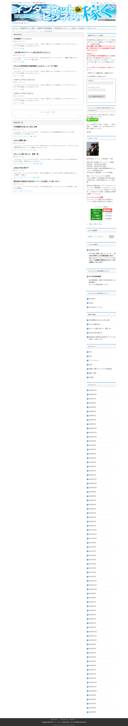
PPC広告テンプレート (62, 28)
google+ (107, 3)
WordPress (72, 725)
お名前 (91, 80)
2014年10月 (93, 691)
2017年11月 (93, 534)
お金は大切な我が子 (95, 333)
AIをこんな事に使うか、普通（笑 (100, 328)
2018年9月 (92, 492)
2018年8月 (92, 496)
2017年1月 (92, 576)
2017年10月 (93, 538)
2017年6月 (92, 555)
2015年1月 (92, 678)
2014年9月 (92, 695)
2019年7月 (92, 449)
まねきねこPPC (94, 250)
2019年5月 (92, 458)
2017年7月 (92, 551)
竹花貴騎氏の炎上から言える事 (99, 320)
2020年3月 (92, 415)
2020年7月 (92, 398)
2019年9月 (92, 441)
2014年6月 (92, 708)
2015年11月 (93, 636)
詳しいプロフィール (95, 224)
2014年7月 (92, 703)
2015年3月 (92, 670)
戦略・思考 (33, 136)
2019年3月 (92, 466)
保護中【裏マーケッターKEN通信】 (100, 369)
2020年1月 (92, 424)
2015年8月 (92, 648)
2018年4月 (92, 513)
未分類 (22, 48)
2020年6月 (92, 403)
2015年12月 (93, 631)
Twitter (74, 28)
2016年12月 (93, 581)
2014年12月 (93, 682)
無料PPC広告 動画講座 (45, 28)
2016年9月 (92, 593)
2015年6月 (92, 657)
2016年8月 (92, 597)
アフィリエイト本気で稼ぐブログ (63, 722)
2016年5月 (92, 610)
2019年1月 (92, 475)
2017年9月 (92, 542)
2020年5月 (92, 407)
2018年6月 (92, 504)
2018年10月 (93, 487)
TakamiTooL (61, 725)
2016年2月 (92, 623)
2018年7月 (92, 500)
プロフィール (91, 28)
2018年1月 (92, 525)
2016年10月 (93, 589)
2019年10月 (93, 437)
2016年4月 (92, 614)
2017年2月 (92, 572)
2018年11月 (93, 483)
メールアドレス (93, 87)
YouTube (81, 28)
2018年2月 (92, 521)
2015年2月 (92, 674)
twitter (93, 3)
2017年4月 (92, 564)
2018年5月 (92, 509)
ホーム (16, 28)
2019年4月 (92, 462)
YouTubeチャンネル (95, 307)
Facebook (92, 298)
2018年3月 (92, 517)
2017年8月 (92, 547)
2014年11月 (93, 686)
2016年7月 (92, 602)
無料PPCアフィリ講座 (28, 28)
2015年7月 (92, 653)
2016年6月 (92, 606)
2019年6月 (92, 454)
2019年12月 (93, 428)
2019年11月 (93, 432)
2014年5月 (92, 712)
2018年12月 (93, 479)
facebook (100, 3)
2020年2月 (92, 420)
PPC (21, 177)
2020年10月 (93, 394)
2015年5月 (92, 661)
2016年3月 (92, 619)
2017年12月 (93, 530)
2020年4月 (92, 411)
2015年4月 (92, 665)
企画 (34, 150)
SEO (21, 150)
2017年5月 (92, 559)
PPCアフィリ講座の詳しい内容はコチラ (100, 73)
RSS (114, 3)
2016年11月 (93, 585)
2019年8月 (92, 445)
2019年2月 (92, 470)
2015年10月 (93, 640)
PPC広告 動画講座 (95, 276)
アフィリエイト (24, 136)
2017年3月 (92, 568)
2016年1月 (92, 627)
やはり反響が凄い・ (95, 324)
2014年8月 (92, 699)
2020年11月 (93, 390)
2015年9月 (92, 644)
